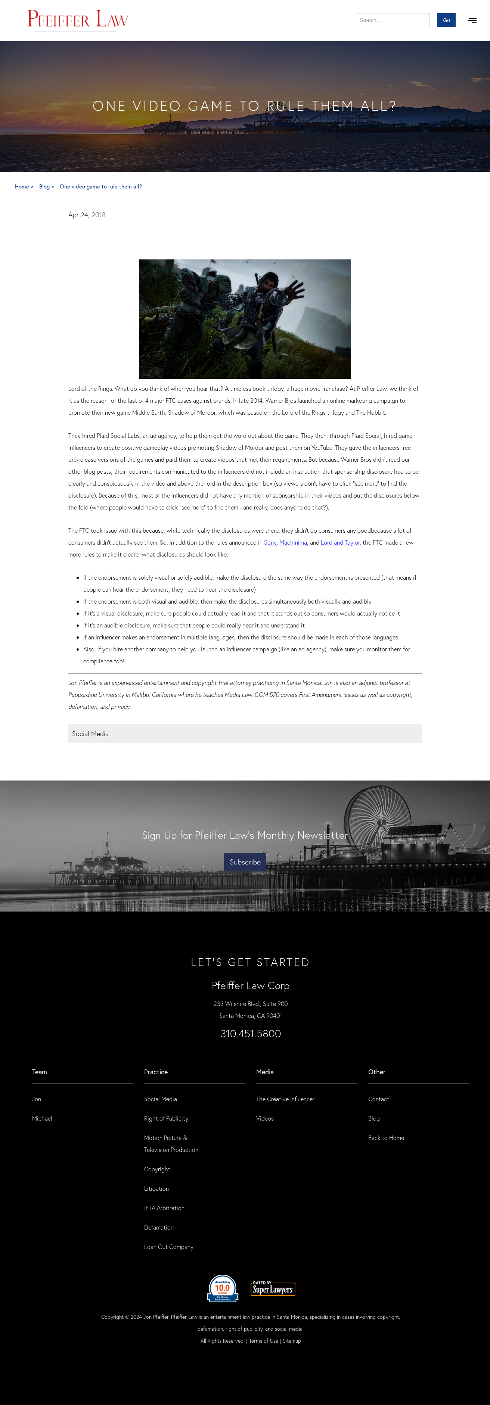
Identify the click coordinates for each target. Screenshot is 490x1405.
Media (265, 1071)
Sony (270, 542)
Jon (36, 1099)
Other (376, 1071)
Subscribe (245, 862)
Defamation (159, 1227)
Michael (42, 1118)
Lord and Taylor (340, 542)
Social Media (160, 1099)
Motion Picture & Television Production (171, 1143)
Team (39, 1071)
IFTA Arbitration (164, 1208)
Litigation (156, 1188)
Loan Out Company (168, 1246)
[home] (78, 20)
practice (156, 1071)
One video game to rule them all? (101, 186)
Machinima (293, 542)
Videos (265, 1118)
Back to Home (386, 1137)
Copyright (157, 1169)
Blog (374, 1118)
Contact (378, 1099)
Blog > (47, 186)
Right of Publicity (166, 1118)
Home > (25, 186)
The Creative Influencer (285, 1099)
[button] (472, 20)
